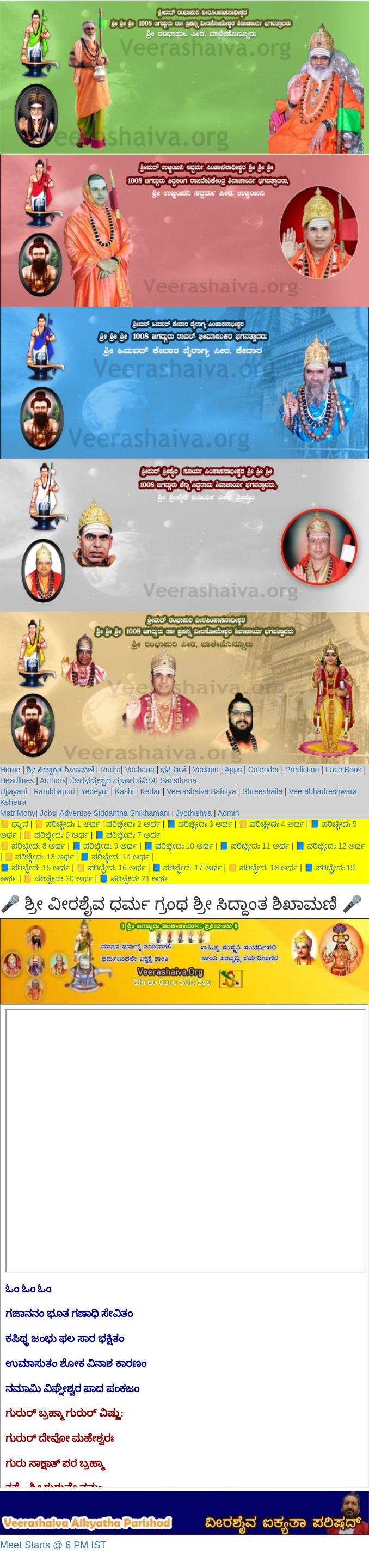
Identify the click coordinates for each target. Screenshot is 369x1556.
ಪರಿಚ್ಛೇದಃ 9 (102, 845)
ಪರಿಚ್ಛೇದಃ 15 (32, 867)
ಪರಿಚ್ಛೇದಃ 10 (175, 845)
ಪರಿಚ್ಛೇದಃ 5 (339, 824)
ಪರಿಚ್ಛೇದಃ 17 (184, 867)
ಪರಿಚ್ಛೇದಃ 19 (335, 867)
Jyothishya (194, 813)
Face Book (343, 769)
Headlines (17, 780)
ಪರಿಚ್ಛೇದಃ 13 (36, 856)
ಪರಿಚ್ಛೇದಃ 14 (112, 856)
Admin (228, 813)
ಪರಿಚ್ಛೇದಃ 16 (108, 867)
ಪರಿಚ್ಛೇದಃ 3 (197, 824)
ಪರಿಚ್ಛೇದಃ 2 (125, 824)
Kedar (150, 791)
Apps (233, 769)
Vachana (140, 769)
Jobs (48, 813)
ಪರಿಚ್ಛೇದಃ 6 (53, 835)
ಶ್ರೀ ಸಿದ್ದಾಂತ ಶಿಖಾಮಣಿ (60, 769)
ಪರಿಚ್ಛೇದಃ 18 (260, 867)
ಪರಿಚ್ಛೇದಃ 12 (327, 845)
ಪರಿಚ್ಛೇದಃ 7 (125, 835)
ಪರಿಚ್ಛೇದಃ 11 (251, 845)
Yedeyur (95, 791)
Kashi (124, 791)
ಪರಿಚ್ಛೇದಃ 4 (268, 824)
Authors (53, 780)
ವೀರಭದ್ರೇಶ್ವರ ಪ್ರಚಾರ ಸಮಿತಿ (113, 780)
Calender (263, 769)
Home (11, 769)
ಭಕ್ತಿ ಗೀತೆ (174, 769)
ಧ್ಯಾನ (20, 824)
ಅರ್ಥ (92, 824)
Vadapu (206, 769)
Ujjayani (14, 791)
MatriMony (17, 813)
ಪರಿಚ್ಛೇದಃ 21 (131, 878)
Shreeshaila (262, 791)
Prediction (302, 769)
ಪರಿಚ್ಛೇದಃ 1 (64, 824)
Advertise (75, 813)
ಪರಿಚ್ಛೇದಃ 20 (55, 878)
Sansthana (178, 780)
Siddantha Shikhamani (131, 813)
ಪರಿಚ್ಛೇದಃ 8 (30, 845)
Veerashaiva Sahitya (201, 791)
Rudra (110, 769)
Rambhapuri (55, 791)
